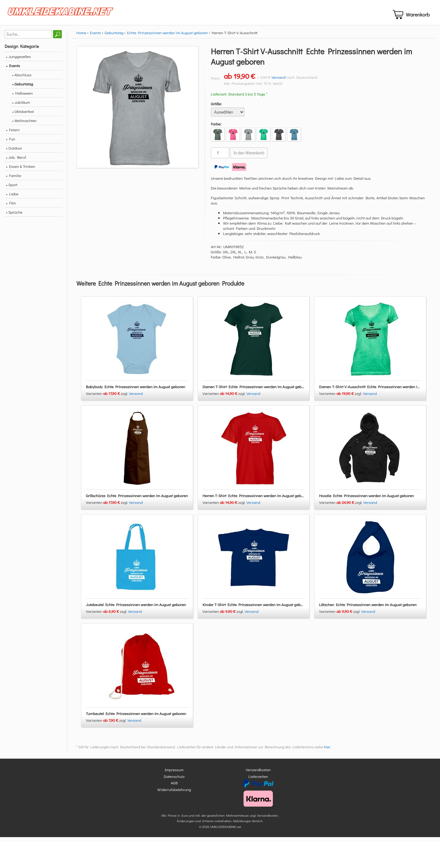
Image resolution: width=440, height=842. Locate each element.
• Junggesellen (18, 61)
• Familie (13, 180)
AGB (174, 787)
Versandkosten (258, 774)
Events (95, 37)
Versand (278, 82)
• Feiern (13, 134)
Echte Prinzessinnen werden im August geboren (167, 37)
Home (81, 37)
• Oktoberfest (23, 116)
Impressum (174, 774)
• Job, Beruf (16, 162)
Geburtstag (114, 37)
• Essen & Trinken (20, 171)
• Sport (11, 189)
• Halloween (22, 98)
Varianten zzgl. (107, 398)
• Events (13, 70)
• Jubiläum (21, 107)
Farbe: (216, 129)
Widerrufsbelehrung (174, 794)
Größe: (216, 108)
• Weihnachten (24, 125)
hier (327, 752)
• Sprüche (14, 217)
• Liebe (12, 198)
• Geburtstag (22, 89)
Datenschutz (174, 781)
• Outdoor (14, 153)
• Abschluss (21, 79)
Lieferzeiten (258, 781)
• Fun (10, 143)
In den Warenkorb (248, 158)
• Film (11, 208)
